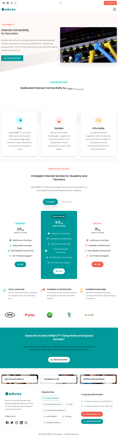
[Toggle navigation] (114, 9)
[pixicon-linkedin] (21, 422)
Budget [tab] (50, 202)
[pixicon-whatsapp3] (26, 422)
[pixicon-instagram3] (16, 422)
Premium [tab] (67, 202)
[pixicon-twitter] (12, 422)
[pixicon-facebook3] (7, 422)
